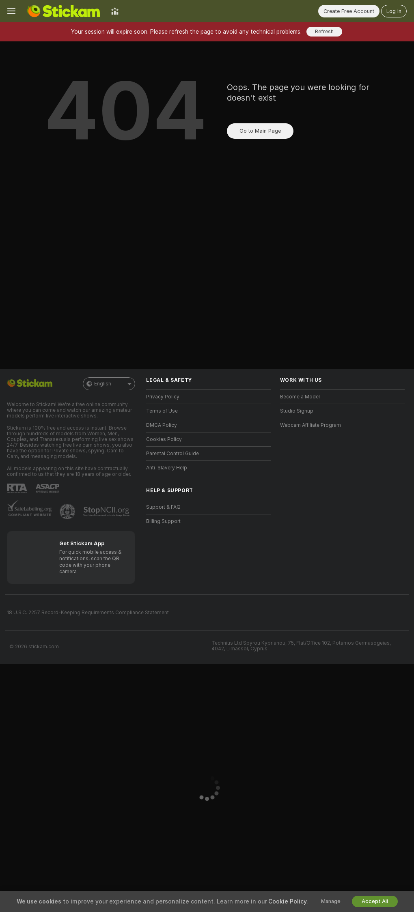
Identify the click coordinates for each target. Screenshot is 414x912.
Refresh (324, 31)
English (109, 383)
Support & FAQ (163, 507)
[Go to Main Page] (63, 11)
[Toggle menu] (11, 11)
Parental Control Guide (172, 453)
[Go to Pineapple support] (68, 511)
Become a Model (300, 397)
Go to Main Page (260, 131)
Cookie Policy (287, 901)
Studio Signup (296, 411)
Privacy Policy (162, 397)
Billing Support (163, 521)
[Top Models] (115, 11)
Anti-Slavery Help (166, 468)
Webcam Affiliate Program (310, 425)
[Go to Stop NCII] (107, 511)
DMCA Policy (161, 425)
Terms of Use (162, 411)
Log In (393, 11)
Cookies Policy (164, 439)
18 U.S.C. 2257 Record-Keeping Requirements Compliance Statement (88, 612)
